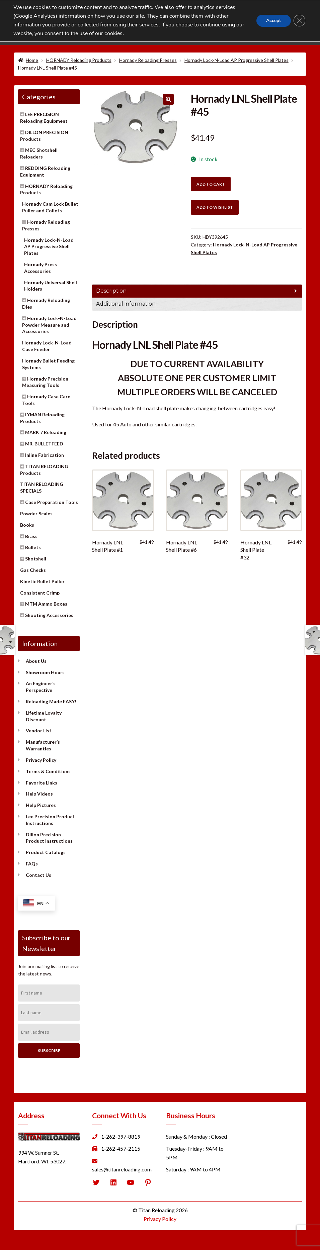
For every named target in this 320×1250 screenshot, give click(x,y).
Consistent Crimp (40, 593)
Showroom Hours (45, 672)
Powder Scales (36, 513)
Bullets (33, 547)
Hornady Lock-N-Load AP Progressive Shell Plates (236, 60)
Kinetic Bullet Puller (42, 581)
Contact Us (38, 875)
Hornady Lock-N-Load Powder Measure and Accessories (49, 324)
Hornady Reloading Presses (148, 60)
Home (32, 60)
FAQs (32, 863)
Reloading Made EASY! (51, 701)
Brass (31, 536)
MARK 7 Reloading (45, 432)
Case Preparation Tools (51, 502)
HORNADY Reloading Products (78, 60)
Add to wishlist (214, 207)
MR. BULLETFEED (44, 443)
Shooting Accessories (49, 615)
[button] (168, 99)
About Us (36, 661)
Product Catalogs (46, 852)
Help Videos (39, 794)
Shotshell (35, 558)
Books (27, 525)
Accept (273, 20)
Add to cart (210, 184)
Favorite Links (41, 783)
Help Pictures (41, 805)
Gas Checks (33, 570)
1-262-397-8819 (120, 1136)
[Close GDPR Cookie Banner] (299, 21)
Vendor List (39, 730)
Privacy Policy (41, 760)
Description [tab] (111, 291)
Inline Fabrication (44, 455)
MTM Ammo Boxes (46, 604)
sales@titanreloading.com (122, 1169)
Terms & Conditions (48, 771)
